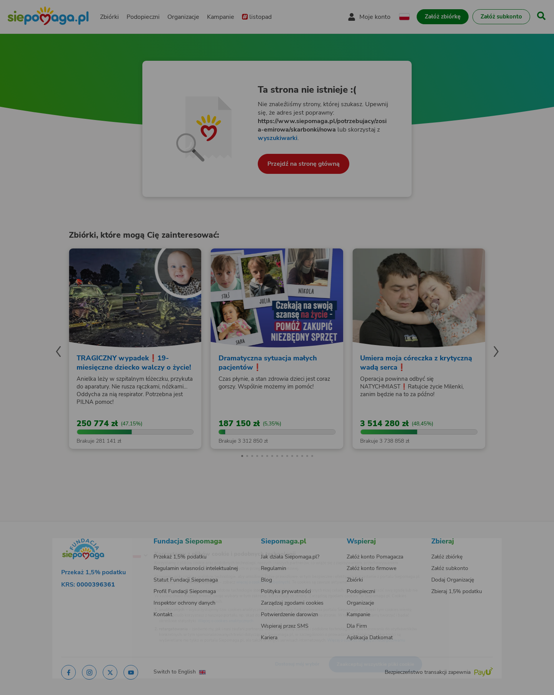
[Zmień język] (108, 543)
